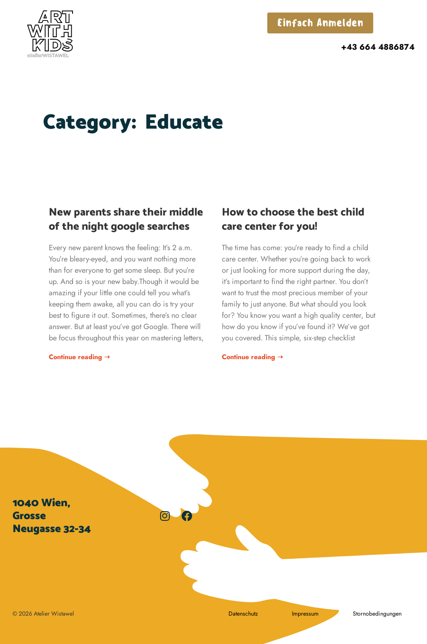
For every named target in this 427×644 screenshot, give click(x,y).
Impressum (305, 613)
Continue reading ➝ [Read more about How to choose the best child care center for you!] (252, 357)
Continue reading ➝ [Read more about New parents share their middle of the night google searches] (79, 357)
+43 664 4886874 (377, 47)
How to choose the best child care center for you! (293, 219)
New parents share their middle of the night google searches (126, 219)
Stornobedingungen (377, 613)
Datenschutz (243, 613)
